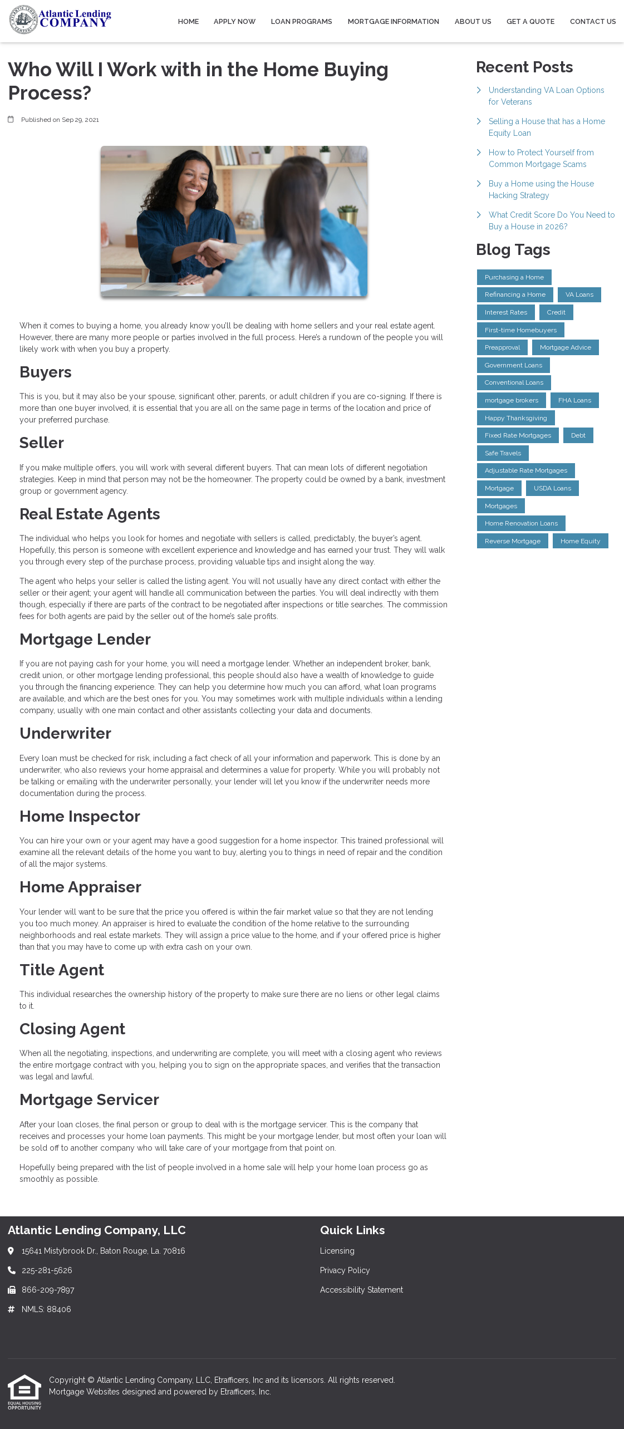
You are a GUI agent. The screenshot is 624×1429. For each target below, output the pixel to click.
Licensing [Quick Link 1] (337, 1250)
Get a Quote (530, 21)
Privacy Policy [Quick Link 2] (345, 1270)
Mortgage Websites (85, 1391)
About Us (473, 21)
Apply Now (235, 21)
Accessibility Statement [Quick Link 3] (361, 1289)
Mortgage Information (393, 21)
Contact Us (593, 21)
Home (188, 21)
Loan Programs (301, 21)
